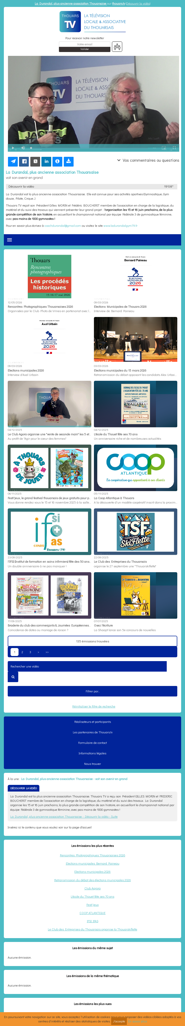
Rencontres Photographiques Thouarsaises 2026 (92, 855)
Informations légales (92, 753)
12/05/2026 (15, 302)
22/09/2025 (101, 557)
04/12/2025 (15, 430)
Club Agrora (92, 888)
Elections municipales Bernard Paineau (92, 863)
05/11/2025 (101, 493)
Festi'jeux (92, 904)
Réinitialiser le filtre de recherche (93, 706)
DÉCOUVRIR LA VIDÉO (23, 788)
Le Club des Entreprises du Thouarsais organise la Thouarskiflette (92, 929)
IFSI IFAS (92, 921)
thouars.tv (118, 3)
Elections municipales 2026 (92, 871)
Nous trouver (92, 764)
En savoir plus (137, 1021)
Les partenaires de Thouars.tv (92, 732)
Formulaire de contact (92, 743)
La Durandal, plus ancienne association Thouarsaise (71, 3)
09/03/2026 (101, 302)
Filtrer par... (93, 691)
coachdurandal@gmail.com (63, 225)
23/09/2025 (15, 557)
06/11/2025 (15, 493)
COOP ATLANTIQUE (92, 913)
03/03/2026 (101, 366)
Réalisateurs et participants (92, 722)
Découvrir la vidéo (138, 3)
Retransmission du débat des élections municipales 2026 (92, 880)
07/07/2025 (101, 621)
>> (47, 652)
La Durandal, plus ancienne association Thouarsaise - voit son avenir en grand (74, 779)
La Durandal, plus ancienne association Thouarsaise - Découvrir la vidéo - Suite (64, 816)
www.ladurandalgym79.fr (120, 225)
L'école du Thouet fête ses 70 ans (92, 896)
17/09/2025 (15, 621)
